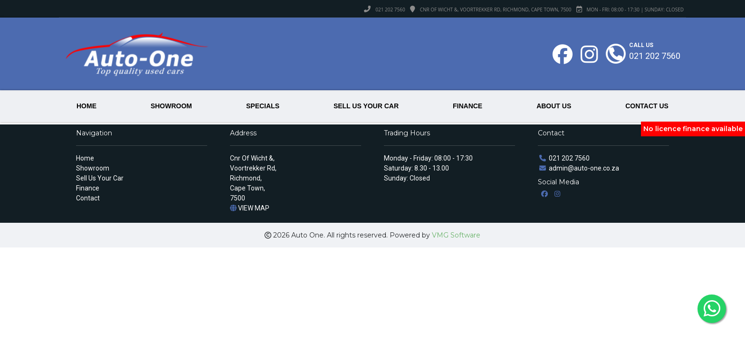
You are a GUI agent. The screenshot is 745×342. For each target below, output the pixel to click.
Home (85, 158)
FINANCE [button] (467, 106)
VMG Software (456, 235)
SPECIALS (262, 106)
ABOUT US (553, 106)
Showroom (92, 168)
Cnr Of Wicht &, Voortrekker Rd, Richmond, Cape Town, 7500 (491, 9)
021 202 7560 (384, 9)
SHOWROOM (171, 106)
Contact (88, 198)
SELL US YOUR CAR (366, 106)
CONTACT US (647, 106)
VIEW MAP (249, 208)
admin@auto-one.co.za (584, 168)
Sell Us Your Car (100, 178)
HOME (86, 106)
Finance (87, 188)
